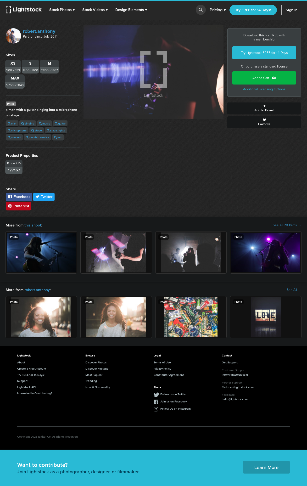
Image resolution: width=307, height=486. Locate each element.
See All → (294, 290)
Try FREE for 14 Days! (253, 10)
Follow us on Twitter (173, 394)
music (44, 123)
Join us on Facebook (173, 401)
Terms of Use (162, 362)
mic (58, 137)
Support (22, 381)
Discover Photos (96, 362)
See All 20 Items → (287, 225)
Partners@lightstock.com (238, 387)
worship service (37, 137)
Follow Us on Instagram (175, 409)
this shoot (32, 225)
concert (14, 137)
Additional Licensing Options (264, 89)
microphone (17, 130)
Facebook (19, 196)
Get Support (230, 362)
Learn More (266, 467)
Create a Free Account (31, 369)
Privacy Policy (162, 369)
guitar (60, 123)
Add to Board (264, 108)
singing (27, 123)
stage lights (56, 130)
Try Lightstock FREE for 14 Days (264, 52)
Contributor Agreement (169, 375)
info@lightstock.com (235, 375)
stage (36, 130)
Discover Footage (96, 369)
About (21, 362)
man (12, 123)
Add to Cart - (264, 77)
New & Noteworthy (97, 387)
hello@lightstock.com (235, 399)
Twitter (44, 196)
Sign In (291, 10)
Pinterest (18, 206)
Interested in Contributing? (34, 393)
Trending (91, 381)
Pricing (218, 10)
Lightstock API (26, 387)
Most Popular (93, 375)
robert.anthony (39, 31)
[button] (62, 10)
